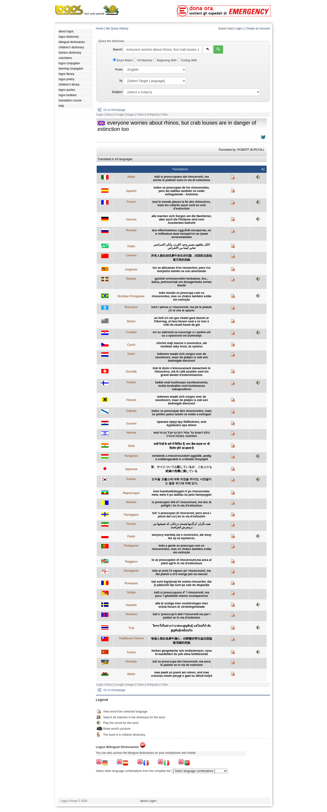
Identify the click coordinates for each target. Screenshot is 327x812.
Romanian (131, 583)
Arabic (131, 246)
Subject (117, 92)
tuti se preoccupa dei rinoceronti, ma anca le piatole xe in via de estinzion (182, 663)
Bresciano (131, 307)
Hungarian (131, 456)
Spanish (131, 191)
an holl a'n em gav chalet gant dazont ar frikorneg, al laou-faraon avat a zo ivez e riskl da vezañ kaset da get (181, 321)
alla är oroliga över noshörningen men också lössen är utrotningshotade (181, 605)
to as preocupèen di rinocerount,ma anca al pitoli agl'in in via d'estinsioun (181, 561)
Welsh (131, 674)
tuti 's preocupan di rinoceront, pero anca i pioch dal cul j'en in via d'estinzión (181, 514)
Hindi (131, 446)
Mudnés (131, 502)
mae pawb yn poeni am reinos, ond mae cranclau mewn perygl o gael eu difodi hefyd (181, 674)
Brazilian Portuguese (131, 296)
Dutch (131, 354)
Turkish (131, 652)
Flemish (131, 400)
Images (130, 114)
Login (238, 28)
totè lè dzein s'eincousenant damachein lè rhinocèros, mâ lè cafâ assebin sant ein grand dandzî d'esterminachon (182, 372)
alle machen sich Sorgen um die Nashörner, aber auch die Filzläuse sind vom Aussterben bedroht (182, 219)
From (119, 69)
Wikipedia (153, 114)
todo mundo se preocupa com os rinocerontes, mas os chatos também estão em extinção (181, 296)
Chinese (131, 255)
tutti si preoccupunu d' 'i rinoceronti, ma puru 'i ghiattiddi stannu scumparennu (181, 594)
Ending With (187, 60)
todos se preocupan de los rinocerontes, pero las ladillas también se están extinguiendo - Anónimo (182, 191)
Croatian (131, 332)
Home (100, 28)
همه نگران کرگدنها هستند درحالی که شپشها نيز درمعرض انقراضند (181, 525)
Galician (131, 411)
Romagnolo (131, 570)
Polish (131, 536)
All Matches (143, 60)
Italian (131, 176)
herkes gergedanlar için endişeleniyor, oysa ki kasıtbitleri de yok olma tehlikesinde (182, 652)
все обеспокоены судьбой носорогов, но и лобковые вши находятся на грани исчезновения (181, 234)
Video (164, 114)
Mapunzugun (131, 493)
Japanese (131, 469)
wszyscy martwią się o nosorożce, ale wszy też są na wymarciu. (181, 536)
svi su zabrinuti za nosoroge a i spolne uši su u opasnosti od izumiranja (182, 334)
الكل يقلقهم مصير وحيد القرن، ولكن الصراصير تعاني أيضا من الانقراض (181, 246)
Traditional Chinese (131, 638)
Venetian (131, 661)
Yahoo (141, 114)
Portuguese (131, 545)
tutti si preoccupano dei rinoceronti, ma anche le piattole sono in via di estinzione (181, 178)
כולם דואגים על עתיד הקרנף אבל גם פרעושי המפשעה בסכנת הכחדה (181, 434)
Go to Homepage (114, 110)
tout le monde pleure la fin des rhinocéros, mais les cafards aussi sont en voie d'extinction (181, 205)
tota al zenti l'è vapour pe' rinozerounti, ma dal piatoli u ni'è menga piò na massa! (181, 572)
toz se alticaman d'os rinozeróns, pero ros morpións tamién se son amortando (182, 269)
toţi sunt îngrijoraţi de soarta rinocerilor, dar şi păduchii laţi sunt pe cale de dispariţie (181, 583)
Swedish (131, 605)
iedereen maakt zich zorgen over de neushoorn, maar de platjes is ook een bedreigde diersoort (181, 357)
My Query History (117, 28)
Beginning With (165, 60)
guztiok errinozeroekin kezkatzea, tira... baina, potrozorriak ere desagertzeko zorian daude (181, 282)
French (131, 202)
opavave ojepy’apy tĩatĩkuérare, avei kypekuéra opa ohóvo (181, 423)
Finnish (131, 382)
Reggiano (131, 561)
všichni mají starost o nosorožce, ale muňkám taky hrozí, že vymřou (181, 344)
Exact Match (123, 60)
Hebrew (131, 432)
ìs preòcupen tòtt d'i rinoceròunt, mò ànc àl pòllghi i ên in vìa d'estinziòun (181, 504)
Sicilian (131, 592)
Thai (131, 628)
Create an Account (258, 28)
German (131, 219)
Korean (131, 479)
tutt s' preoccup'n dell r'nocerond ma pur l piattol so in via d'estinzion (182, 616)
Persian (131, 524)
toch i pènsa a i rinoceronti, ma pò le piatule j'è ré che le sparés (181, 308)
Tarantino (131, 614)
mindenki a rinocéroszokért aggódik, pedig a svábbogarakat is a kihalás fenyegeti (181, 457)
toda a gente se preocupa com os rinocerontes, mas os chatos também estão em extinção (181, 549)
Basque (131, 278)
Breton (131, 321)
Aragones (131, 269)
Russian (131, 230)
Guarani (131, 423)
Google (119, 114)
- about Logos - (148, 801)
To (121, 81)
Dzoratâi (131, 371)
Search (118, 49)
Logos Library (104, 114)
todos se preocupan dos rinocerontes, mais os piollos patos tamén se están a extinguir (182, 412)
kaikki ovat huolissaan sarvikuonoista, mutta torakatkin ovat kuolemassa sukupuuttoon (181, 386)
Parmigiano (131, 514)
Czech (131, 344)
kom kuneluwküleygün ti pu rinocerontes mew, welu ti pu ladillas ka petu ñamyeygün (181, 493)
